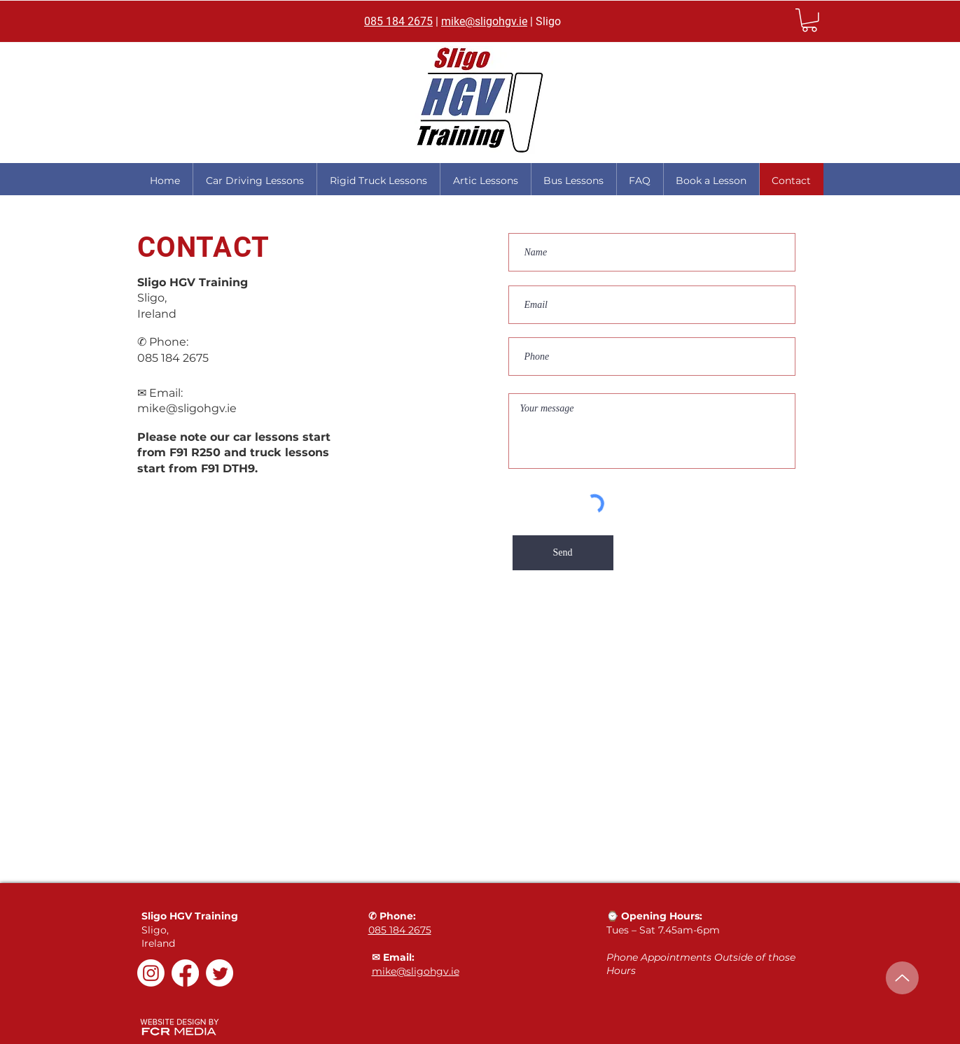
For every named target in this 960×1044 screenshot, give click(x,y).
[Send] (563, 552)
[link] (809, 20)
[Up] (902, 977)
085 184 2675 (398, 21)
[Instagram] (151, 973)
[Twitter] (219, 973)
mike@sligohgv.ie (484, 21)
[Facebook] (185, 973)
